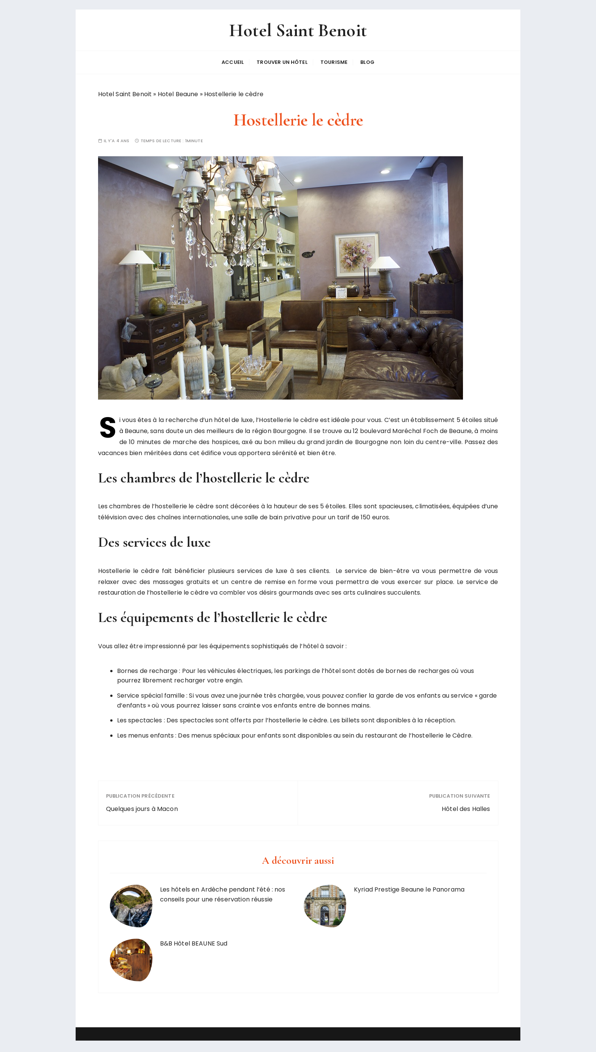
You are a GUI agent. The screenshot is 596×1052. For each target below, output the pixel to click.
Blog (367, 63)
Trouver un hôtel (282, 63)
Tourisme (333, 63)
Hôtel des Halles (466, 808)
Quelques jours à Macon (142, 808)
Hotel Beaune (178, 94)
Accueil (233, 63)
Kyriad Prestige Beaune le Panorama (409, 889)
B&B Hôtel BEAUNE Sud (194, 943)
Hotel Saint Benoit (298, 32)
